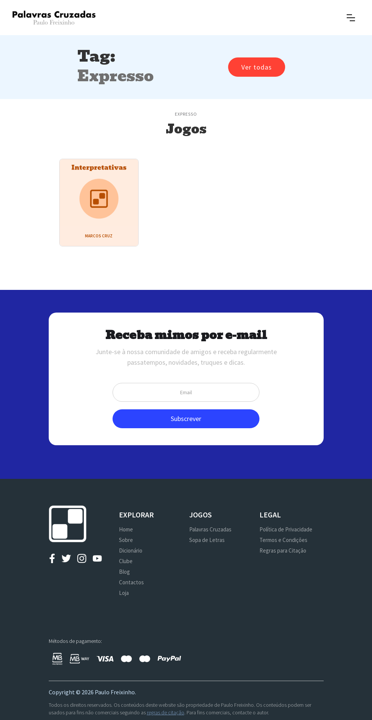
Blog (124, 571)
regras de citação (165, 712)
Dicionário (130, 550)
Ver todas (256, 67)
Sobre (126, 539)
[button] (351, 18)
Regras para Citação (282, 550)
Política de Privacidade (285, 529)
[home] (53, 17)
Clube (126, 561)
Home (126, 529)
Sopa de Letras (207, 539)
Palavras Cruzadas (210, 529)
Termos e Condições (283, 539)
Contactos (131, 582)
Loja (124, 592)
